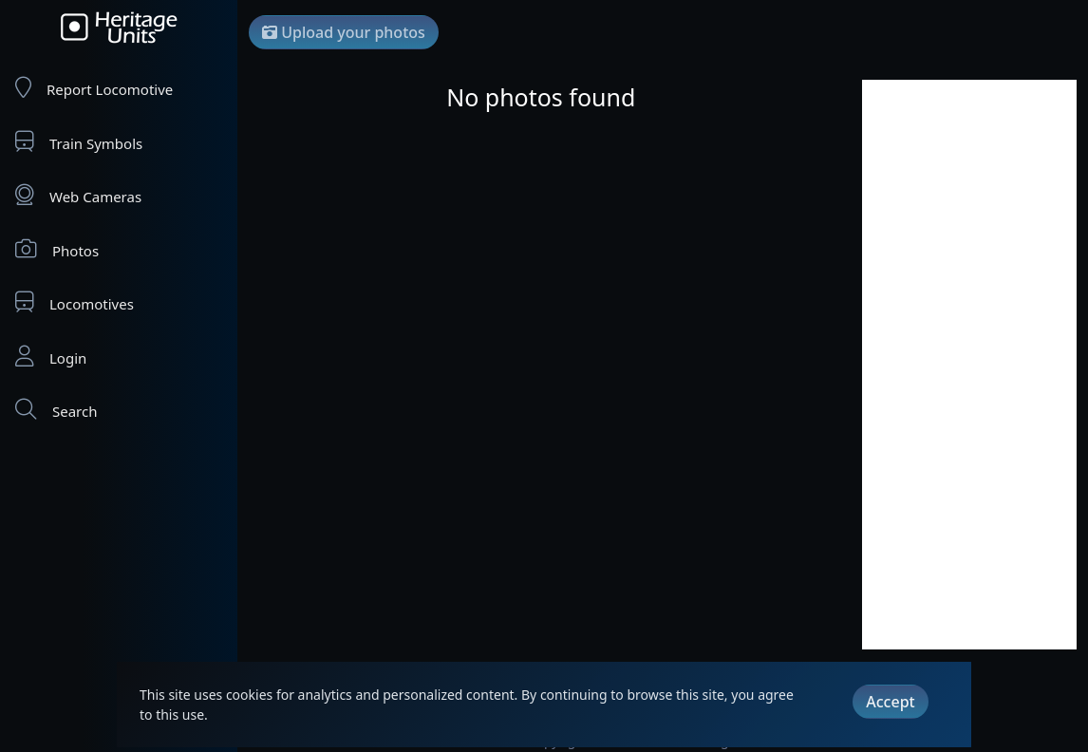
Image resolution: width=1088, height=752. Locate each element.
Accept (890, 701)
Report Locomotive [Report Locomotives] (94, 88)
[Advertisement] (969, 364)
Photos (57, 249)
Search (56, 410)
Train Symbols (78, 142)
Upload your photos (343, 32)
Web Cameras (78, 195)
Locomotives (74, 302)
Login (50, 356)
